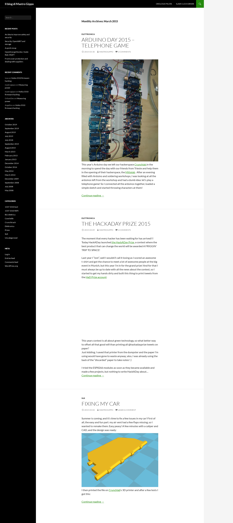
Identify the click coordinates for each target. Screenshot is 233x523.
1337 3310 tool (11, 207)
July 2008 (9, 186)
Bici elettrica (10, 214)
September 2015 (12, 144)
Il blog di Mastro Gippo (19, 4)
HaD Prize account (96, 277)
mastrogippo (106, 52)
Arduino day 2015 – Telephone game (108, 42)
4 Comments (124, 230)
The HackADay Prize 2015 (116, 223)
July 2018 (9, 140)
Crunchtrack (10, 222)
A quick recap (10, 48)
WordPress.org (11, 266)
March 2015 (10, 151)
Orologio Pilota (164, 4)
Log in (7, 254)
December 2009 (12, 179)
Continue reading (93, 195)
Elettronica (88, 34)
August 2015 (10, 148)
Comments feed (11, 262)
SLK (83, 398)
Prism (7, 230)
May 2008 (9, 190)
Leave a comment (127, 410)
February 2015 (11, 155)
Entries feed (10, 258)
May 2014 (9, 171)
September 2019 (12, 128)
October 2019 (11, 124)
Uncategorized (11, 238)
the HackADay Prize (122, 242)
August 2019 (10, 132)
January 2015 (11, 159)
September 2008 (12, 182)
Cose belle (9, 218)
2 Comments (124, 52)
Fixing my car (101, 403)
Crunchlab (140, 164)
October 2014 (11, 167)
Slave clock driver (185, 4)
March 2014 (10, 175)
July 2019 (9, 136)
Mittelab (130, 172)
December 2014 (12, 163)
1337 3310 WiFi (12, 211)
